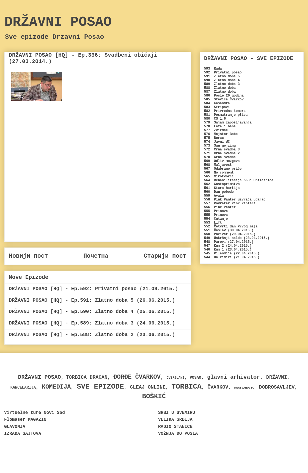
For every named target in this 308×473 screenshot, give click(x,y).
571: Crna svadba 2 (222, 153)
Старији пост (165, 256)
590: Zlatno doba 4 (222, 80)
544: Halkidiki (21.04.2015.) (232, 257)
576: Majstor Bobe (221, 134)
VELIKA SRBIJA (175, 419)
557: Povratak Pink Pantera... (233, 203)
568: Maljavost (218, 165)
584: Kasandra (217, 103)
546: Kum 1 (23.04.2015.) (228, 250)
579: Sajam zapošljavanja (228, 123)
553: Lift (213, 223)
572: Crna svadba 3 (222, 150)
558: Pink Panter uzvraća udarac (234, 200)
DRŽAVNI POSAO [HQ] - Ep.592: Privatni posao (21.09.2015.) (93, 289)
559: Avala (214, 196)
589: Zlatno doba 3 (222, 84)
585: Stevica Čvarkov (224, 99)
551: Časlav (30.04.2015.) (229, 230)
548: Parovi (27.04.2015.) (229, 242)
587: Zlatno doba (220, 92)
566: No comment (219, 173)
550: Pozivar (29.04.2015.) (229, 234)
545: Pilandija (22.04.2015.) (232, 253)
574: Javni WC (217, 142)
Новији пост (28, 256)
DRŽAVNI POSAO (58, 22)
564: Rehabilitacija (223, 180)
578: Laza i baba (220, 126)
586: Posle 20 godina (224, 96)
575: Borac (214, 138)
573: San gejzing (220, 146)
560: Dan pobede (219, 192)
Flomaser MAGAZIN (25, 419)
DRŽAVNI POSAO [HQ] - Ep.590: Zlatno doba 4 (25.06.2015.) (92, 311)
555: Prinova (216, 211)
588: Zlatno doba (220, 88)
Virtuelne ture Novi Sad (34, 412)
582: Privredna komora (225, 111)
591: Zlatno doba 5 (222, 76)
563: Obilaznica (258, 180)
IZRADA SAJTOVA (22, 433)
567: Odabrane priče (223, 169)
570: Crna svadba (220, 157)
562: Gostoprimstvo (222, 184)
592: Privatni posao (223, 73)
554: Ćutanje (216, 219)
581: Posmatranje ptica (226, 115)
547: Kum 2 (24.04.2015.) (228, 246)
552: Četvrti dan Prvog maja (230, 227)
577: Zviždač (216, 130)
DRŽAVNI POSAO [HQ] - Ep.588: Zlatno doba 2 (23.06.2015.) (92, 334)
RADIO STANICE (175, 426)
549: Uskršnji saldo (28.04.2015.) (237, 238)
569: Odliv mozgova (222, 161)
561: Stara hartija (222, 188)
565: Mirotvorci (219, 176)
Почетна (95, 256)
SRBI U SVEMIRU (176, 412)
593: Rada (213, 69)
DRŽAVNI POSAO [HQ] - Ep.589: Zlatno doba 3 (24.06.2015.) (92, 323)
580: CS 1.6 (215, 119)
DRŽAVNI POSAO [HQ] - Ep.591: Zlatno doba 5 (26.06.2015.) (92, 300)
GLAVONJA (14, 426)
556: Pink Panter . (222, 207)
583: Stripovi (217, 107)
